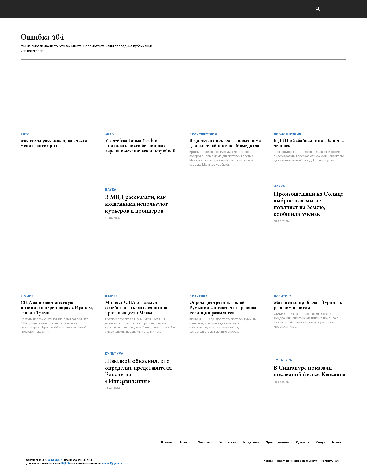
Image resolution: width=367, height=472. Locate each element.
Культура (114, 355)
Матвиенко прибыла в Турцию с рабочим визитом (308, 306)
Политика (198, 297)
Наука (110, 191)
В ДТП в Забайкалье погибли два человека (309, 144)
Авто (25, 135)
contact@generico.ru (115, 464)
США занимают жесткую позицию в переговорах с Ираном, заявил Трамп (57, 309)
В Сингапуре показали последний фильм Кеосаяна (309, 372)
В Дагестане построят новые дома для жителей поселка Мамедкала (225, 144)
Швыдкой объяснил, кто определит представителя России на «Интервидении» (138, 372)
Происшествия (203, 135)
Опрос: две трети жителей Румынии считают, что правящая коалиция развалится (224, 309)
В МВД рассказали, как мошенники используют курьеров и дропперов (136, 205)
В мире (27, 297)
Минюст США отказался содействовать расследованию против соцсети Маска (137, 309)
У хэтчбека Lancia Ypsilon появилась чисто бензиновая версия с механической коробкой (140, 147)
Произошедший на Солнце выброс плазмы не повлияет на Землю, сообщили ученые (308, 205)
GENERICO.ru (55, 461)
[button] (317, 9)
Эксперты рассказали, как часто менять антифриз (54, 144)
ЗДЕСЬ (65, 464)
